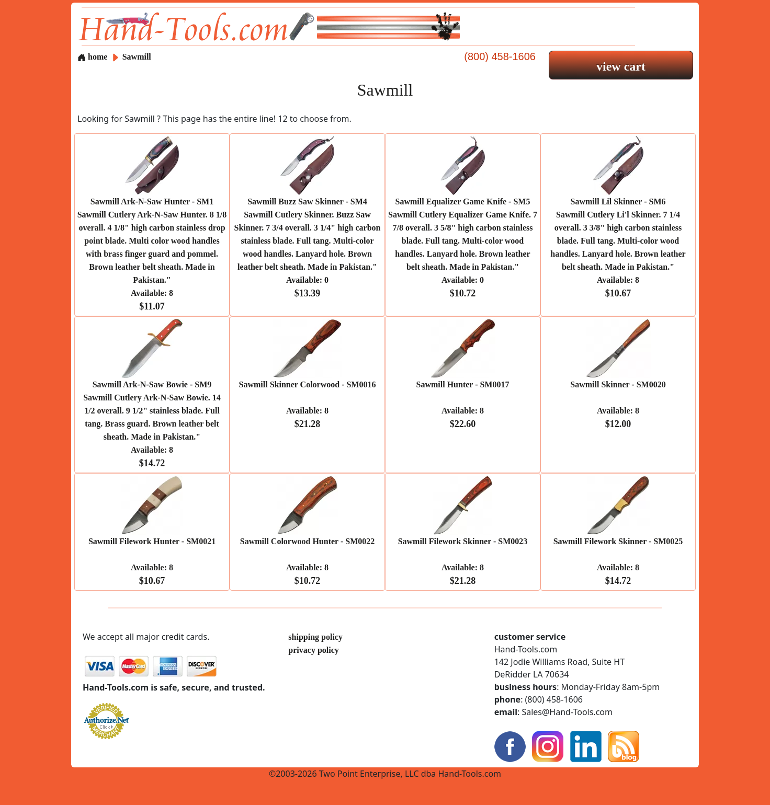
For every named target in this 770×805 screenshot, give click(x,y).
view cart (621, 66)
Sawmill (136, 56)
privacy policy (313, 650)
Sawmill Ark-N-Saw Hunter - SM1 (152, 254)
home (92, 56)
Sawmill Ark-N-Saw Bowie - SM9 (152, 424)
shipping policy (315, 636)
